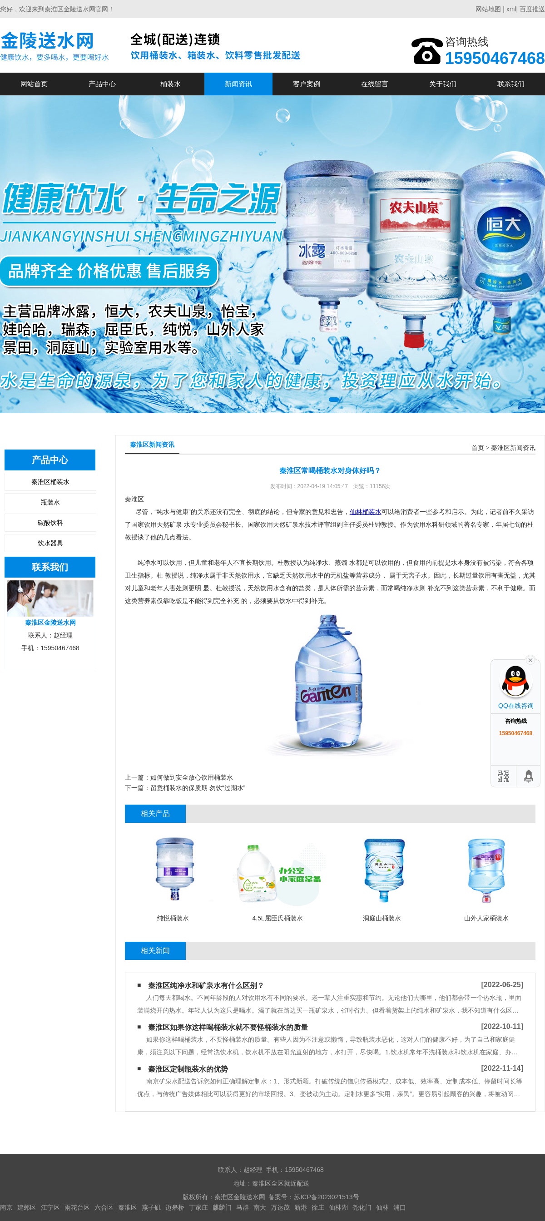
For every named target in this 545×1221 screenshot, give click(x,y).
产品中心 (102, 84)
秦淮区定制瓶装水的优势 (188, 1069)
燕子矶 (151, 1207)
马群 (242, 1207)
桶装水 (170, 84)
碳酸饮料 (50, 522)
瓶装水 (50, 502)
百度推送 (532, 9)
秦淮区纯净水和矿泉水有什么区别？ (206, 985)
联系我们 (511, 84)
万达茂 (280, 1207)
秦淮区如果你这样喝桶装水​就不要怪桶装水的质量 (228, 1027)
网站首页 (34, 84)
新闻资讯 (238, 84)
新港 (300, 1207)
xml (511, 9)
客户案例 (306, 84)
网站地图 (488, 9)
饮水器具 (50, 543)
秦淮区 (127, 1207)
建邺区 (26, 1207)
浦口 (399, 1207)
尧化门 (362, 1207)
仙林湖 (338, 1207)
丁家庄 (198, 1207)
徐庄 (318, 1207)
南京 (6, 1207)
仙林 (382, 1207)
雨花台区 (77, 1207)
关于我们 (442, 84)
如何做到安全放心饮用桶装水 (191, 777)
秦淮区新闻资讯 (513, 448)
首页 (477, 448)
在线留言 (374, 84)
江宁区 (50, 1207)
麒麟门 (222, 1207)
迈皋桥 (174, 1207)
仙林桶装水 (366, 511)
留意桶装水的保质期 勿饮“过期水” (197, 787)
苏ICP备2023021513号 (326, 1197)
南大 (259, 1207)
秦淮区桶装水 (50, 481)
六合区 (104, 1207)
